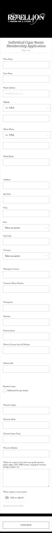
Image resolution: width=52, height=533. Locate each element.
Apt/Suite (7, 194)
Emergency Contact (11, 269)
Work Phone (9, 156)
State (5, 222)
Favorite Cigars (10, 405)
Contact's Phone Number (14, 283)
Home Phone (9, 129)
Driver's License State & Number (17, 344)
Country (7, 250)
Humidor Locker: (9, 386)
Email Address (9, 88)
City (5, 208)
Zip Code (7, 236)
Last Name (8, 73)
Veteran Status (9, 331)
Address (7, 180)
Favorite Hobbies (10, 448)
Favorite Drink (9, 419)
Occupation (8, 302)
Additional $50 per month (17, 390)
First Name (8, 59)
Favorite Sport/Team (12, 434)
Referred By (8, 363)
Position (7, 316)
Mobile (7, 102)
